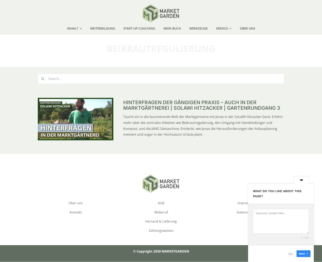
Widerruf (161, 212)
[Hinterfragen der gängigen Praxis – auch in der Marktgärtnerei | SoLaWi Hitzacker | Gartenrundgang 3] (75, 101)
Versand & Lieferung (161, 221)
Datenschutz (246, 212)
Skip (290, 253)
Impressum (246, 203)
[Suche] (43, 79)
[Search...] (161, 79)
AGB (161, 203)
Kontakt (76, 212)
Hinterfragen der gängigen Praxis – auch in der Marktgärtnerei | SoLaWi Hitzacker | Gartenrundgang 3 (201, 105)
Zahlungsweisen (161, 231)
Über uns (75, 203)
